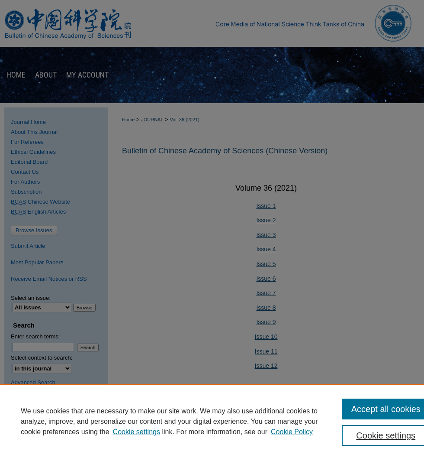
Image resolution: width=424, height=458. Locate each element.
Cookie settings (136, 431)
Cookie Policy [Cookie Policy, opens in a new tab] (292, 431)
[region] (212, 421)
